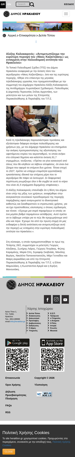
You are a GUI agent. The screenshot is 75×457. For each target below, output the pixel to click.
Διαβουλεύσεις (35, 323)
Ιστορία (53, 326)
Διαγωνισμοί (34, 318)
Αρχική (12, 35)
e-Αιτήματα (54, 321)
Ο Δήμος (32, 328)
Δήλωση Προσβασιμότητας (15, 393)
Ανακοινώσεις (34, 316)
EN (9, 4)
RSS (7, 412)
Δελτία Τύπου (47, 35)
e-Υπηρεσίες (55, 318)
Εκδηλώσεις (34, 326)
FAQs (8, 405)
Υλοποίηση (41, 384)
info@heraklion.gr (17, 321)
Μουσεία (53, 331)
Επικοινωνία (12, 377)
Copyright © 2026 (45, 377)
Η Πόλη (53, 323)
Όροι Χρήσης (13, 384)
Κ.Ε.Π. (52, 313)
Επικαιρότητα (27, 35)
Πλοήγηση (11, 398)
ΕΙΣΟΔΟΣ (69, 4)
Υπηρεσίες (33, 331)
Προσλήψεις (34, 321)
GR (3, 4)
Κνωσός (53, 328)
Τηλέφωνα (54, 316)
